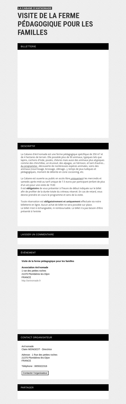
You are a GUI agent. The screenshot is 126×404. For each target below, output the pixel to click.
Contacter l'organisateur (35, 373)
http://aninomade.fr (31, 280)
